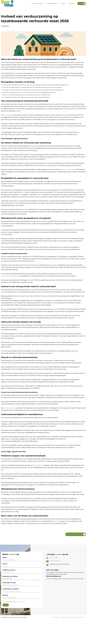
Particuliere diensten (37, 3)
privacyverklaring (20, 601)
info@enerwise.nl (55, 560)
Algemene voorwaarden (67, 617)
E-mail (21, 565)
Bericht (21, 597)
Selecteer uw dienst (21, 577)
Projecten (71, 3)
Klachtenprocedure (79, 617)
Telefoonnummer (21, 572)
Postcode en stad (21, 584)
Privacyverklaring (55, 617)
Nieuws (63, 3)
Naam (21, 559)
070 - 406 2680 (54, 557)
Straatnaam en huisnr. (21, 590)
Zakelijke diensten (52, 3)
